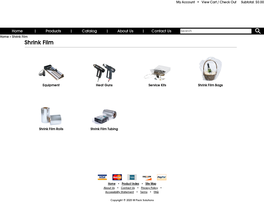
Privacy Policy (149, 188)
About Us (125, 30)
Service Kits (157, 85)
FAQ (156, 192)
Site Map (150, 183)
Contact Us (161, 30)
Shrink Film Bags (210, 85)
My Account (185, 2)
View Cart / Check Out (219, 2)
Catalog (89, 30)
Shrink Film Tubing (104, 129)
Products (53, 30)
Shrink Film (20, 37)
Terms (143, 192)
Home (17, 30)
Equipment (51, 85)
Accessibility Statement (119, 192)
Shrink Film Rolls (51, 129)
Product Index (130, 183)
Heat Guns (104, 85)
